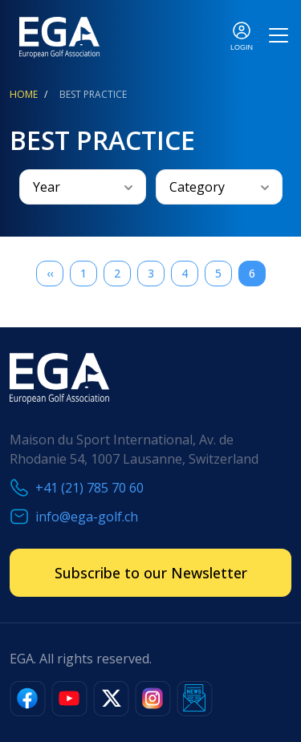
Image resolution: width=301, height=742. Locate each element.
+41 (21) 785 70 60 (89, 488)
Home (24, 94)
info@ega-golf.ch (86, 516)
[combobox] (82, 187)
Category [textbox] (197, 187)
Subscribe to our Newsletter (151, 572)
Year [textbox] (46, 187)
